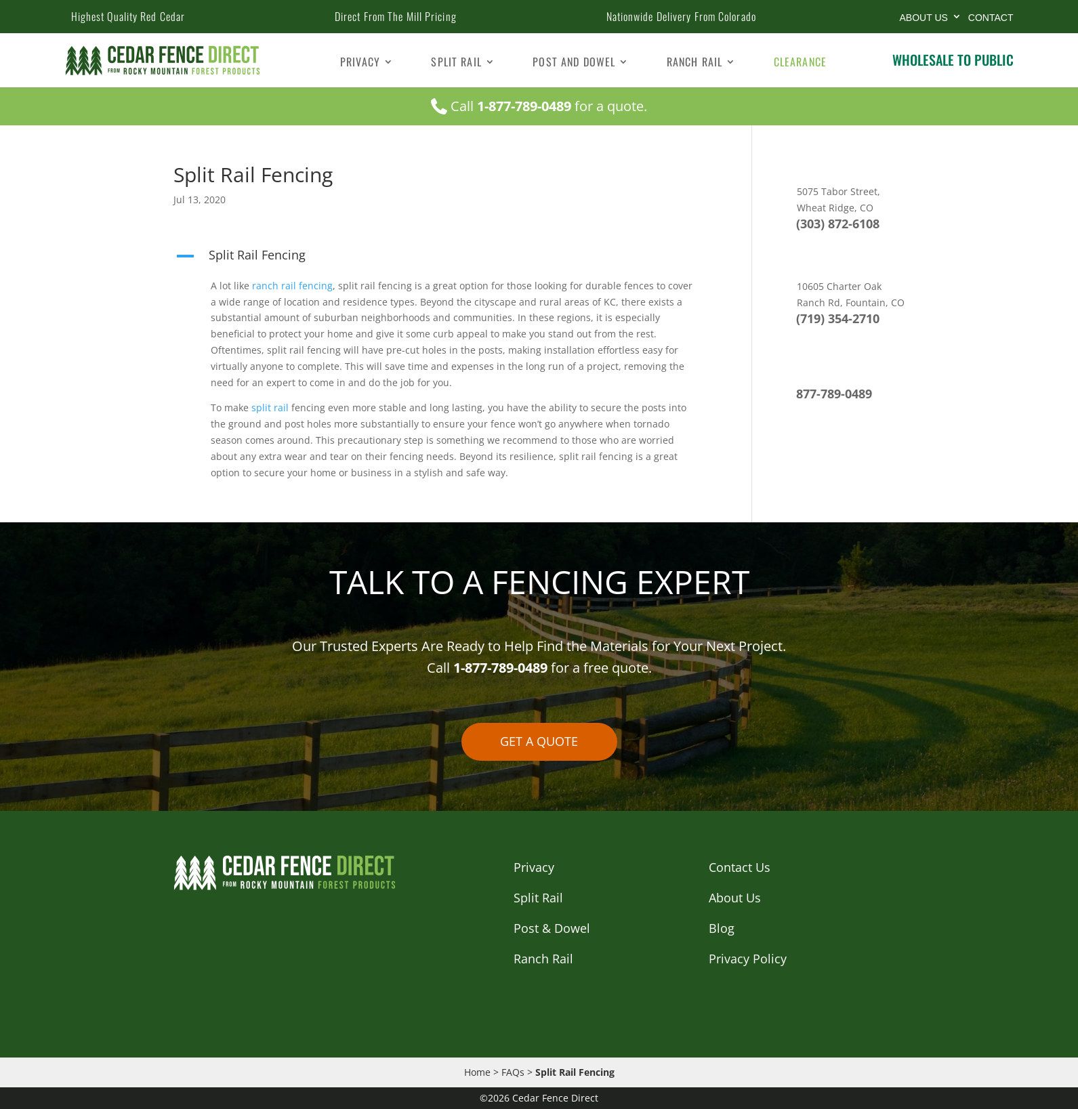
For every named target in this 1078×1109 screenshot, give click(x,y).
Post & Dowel (552, 928)
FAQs (512, 1072)
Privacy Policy (748, 958)
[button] (442, 258)
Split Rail (456, 63)
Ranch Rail (695, 63)
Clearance (800, 63)
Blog (721, 928)
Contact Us (739, 867)
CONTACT (991, 17)
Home (477, 1072)
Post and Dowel (574, 63)
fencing (316, 285)
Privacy (360, 63)
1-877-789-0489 (524, 106)
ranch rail (272, 285)
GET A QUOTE (539, 741)
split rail (269, 407)
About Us (924, 17)
